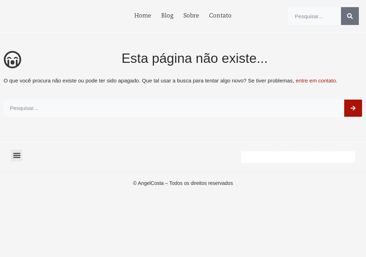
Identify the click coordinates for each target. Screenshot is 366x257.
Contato (220, 16)
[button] (17, 155)
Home (142, 16)
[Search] (350, 16)
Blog (167, 16)
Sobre (191, 16)
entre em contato (316, 80)
